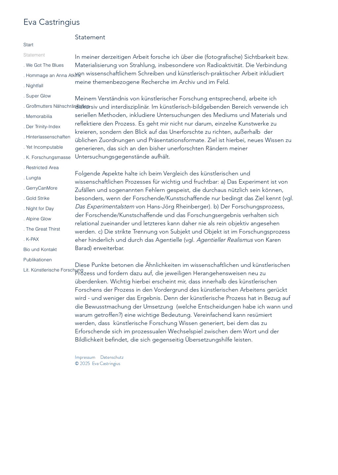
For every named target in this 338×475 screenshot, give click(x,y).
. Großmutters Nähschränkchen (56, 106)
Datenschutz (111, 357)
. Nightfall (33, 86)
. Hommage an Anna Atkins (52, 75)
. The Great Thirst (41, 229)
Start (28, 45)
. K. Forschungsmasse (47, 157)
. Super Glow (37, 96)
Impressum (85, 357)
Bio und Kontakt (40, 249)
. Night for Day (38, 208)
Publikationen (37, 260)
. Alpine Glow (37, 219)
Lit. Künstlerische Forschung (53, 270)
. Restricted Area (41, 167)
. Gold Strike (36, 198)
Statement (34, 55)
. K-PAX (31, 239)
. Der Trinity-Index (41, 126)
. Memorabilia (37, 116)
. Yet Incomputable (43, 147)
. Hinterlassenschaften (46, 137)
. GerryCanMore (40, 188)
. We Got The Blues (43, 65)
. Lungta (32, 178)
